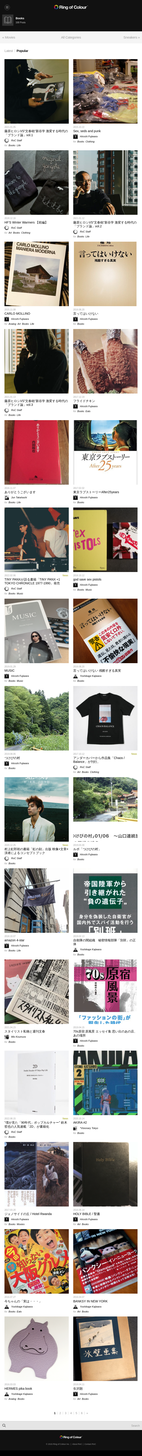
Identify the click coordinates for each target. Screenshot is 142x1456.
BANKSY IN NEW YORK (90, 1301)
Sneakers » (131, 37)
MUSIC (9, 670)
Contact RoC (90, 1444)
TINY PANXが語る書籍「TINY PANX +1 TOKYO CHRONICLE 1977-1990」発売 (32, 581)
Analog (12, 324)
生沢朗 (78, 1388)
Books (11, 145)
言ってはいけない (85, 313)
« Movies (8, 37)
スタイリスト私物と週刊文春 (24, 1031)
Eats (88, 411)
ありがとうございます (20, 492)
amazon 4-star (14, 940)
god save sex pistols (87, 579)
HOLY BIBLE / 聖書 (86, 1214)
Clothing (90, 141)
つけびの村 (12, 758)
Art (10, 232)
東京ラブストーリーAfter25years (96, 492)
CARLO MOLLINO (17, 313)
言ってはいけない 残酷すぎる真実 (97, 670)
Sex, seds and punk (87, 131)
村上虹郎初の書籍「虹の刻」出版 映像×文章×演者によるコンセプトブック (36, 851)
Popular (22, 51)
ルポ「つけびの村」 (87, 849)
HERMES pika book (18, 1388)
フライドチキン (84, 401)
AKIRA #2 (80, 1122)
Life (19, 145)
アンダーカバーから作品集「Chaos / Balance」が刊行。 (99, 759)
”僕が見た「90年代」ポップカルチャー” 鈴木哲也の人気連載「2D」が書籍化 (35, 1124)
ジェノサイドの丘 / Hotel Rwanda (28, 1214)
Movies (21, 1224)
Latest (8, 51)
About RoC (77, 1444)
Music (20, 593)
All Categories (71, 37)
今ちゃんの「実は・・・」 (23, 1301)
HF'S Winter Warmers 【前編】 (26, 222)
